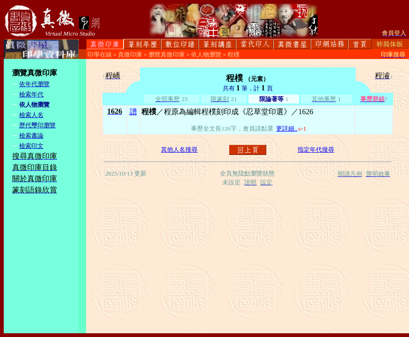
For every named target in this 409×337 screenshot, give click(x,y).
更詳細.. (287, 128)
